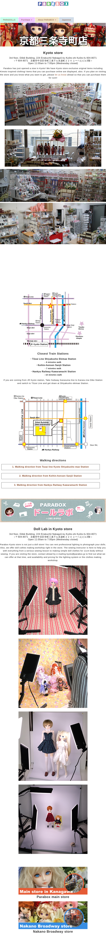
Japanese (66, 20)
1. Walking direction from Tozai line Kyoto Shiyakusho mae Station (50, 467)
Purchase (27, 21)
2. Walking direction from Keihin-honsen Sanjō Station (50, 476)
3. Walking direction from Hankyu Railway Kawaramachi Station (50, 485)
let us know (61, 74)
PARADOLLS (9, 20)
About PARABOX (47, 21)
